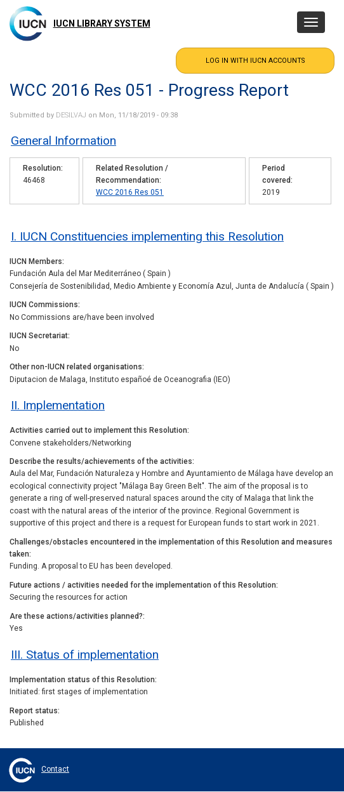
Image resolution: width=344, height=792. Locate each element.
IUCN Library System (101, 23)
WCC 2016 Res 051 (130, 192)
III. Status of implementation (85, 654)
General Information (63, 140)
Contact (55, 769)
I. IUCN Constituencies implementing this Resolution (147, 236)
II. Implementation (58, 405)
